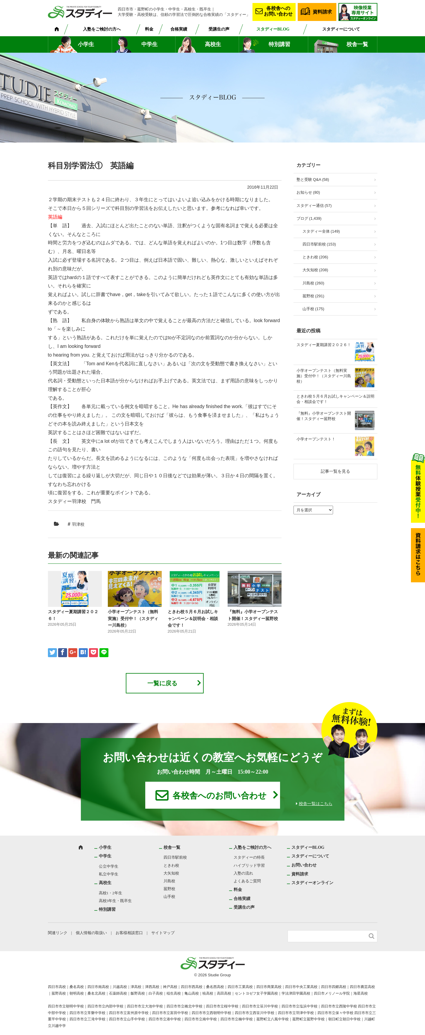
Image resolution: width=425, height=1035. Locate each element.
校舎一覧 (357, 44)
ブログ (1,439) (309, 218)
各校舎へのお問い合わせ (278, 11)
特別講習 (279, 44)
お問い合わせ (304, 865)
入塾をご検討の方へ (102, 29)
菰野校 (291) (313, 296)
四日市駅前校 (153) (319, 244)
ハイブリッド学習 (249, 865)
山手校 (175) (313, 309)
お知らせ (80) (308, 192)
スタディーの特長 (249, 857)
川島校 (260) (313, 283)
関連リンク (57, 933)
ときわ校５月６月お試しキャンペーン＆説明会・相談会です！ (193, 618)
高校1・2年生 (110, 893)
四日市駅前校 (175, 857)
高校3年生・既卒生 (115, 900)
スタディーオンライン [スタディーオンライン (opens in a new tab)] (312, 883)
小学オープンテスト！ (316, 439)
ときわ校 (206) (315, 257)
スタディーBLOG (272, 29)
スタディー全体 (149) (321, 231)
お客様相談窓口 (129, 933)
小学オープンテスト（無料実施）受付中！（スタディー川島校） (133, 618)
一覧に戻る (162, 683)
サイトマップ (163, 933)
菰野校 (169, 889)
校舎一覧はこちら (315, 803)
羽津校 (78, 524)
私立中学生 (108, 874)
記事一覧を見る (335, 471)
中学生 (149, 44)
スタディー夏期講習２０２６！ (324, 345)
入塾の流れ (243, 873)
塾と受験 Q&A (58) (313, 179)
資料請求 (322, 11)
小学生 (86, 44)
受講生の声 (218, 29)
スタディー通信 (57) (314, 205)
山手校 (169, 896)
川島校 (169, 881)
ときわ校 (171, 865)
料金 (149, 29)
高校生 (213, 44)
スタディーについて (341, 29)
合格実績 (178, 29)
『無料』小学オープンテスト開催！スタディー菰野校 (324, 416)
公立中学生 (108, 866)
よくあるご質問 (247, 881)
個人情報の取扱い (91, 933)
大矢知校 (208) (315, 270)
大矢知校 (171, 873)
